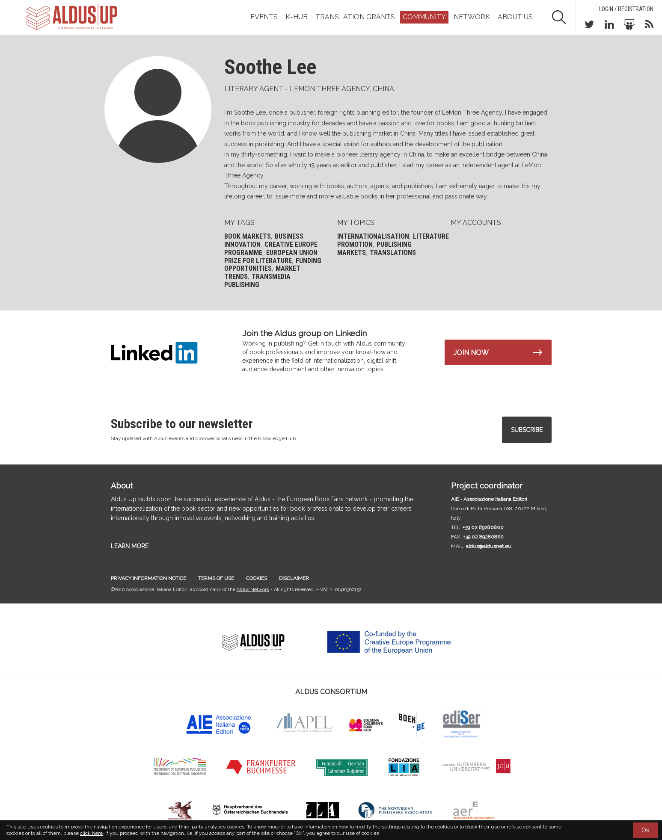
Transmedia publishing (257, 280)
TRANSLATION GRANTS (355, 17)
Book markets (247, 236)
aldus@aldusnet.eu (488, 546)
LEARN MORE (129, 546)
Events (264, 17)
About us (515, 17)
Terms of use (216, 578)
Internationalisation (373, 236)
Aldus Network (253, 589)
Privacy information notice (148, 578)
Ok (645, 830)
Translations (393, 252)
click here (91, 833)
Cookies (256, 578)
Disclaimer (294, 578)
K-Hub (296, 17)
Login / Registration (626, 9)
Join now (471, 353)
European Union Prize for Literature (271, 256)
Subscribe (527, 429)
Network (472, 17)
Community (424, 17)
